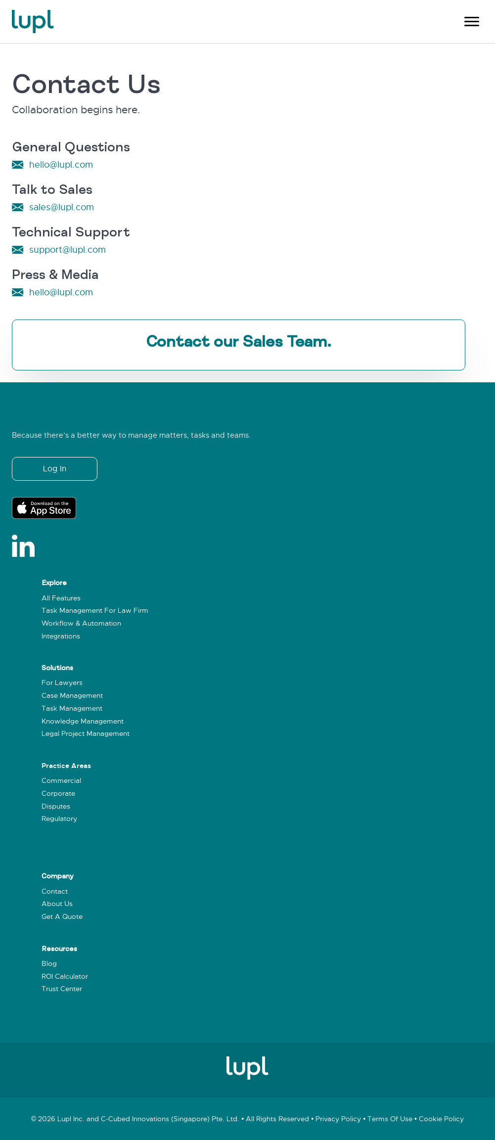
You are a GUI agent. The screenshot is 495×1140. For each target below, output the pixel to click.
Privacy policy (338, 1119)
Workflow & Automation (81, 623)
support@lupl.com (67, 249)
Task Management (72, 708)
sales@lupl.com (61, 207)
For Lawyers (62, 683)
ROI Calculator (65, 976)
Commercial (61, 780)
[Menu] (471, 21)
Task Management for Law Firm (95, 610)
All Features (61, 598)
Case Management (72, 695)
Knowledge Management (83, 721)
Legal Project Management (86, 734)
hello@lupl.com (61, 164)
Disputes (56, 806)
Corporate (58, 793)
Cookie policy (441, 1119)
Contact (55, 891)
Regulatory (59, 819)
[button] (54, 469)
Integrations (61, 636)
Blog (49, 963)
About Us (57, 904)
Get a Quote (62, 916)
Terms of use (389, 1119)
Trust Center (62, 989)
